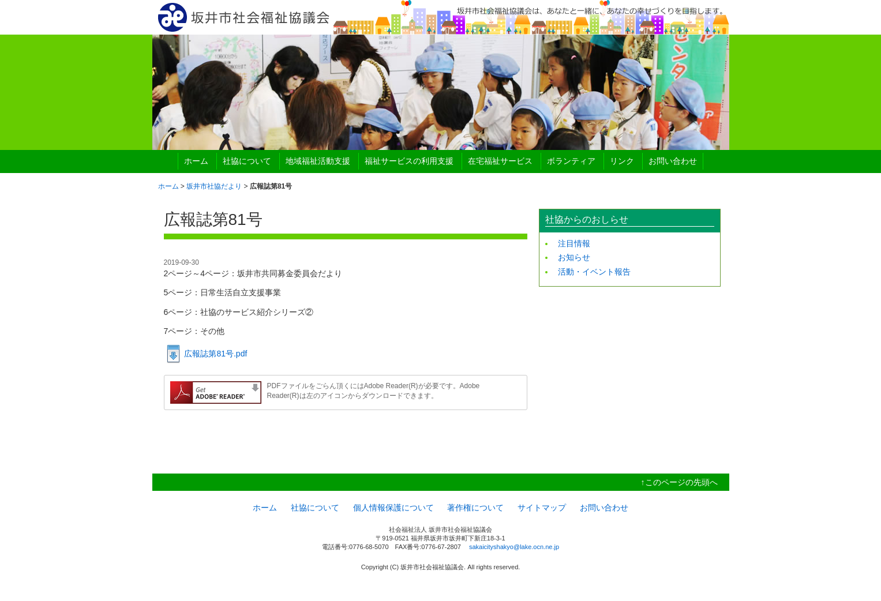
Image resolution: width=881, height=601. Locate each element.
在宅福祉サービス (500, 161)
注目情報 (574, 243)
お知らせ (574, 257)
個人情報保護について (393, 507)
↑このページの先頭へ (679, 482)
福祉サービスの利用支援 (409, 161)
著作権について (475, 507)
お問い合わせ (672, 161)
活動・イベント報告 (594, 271)
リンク (622, 161)
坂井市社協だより (214, 186)
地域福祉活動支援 (318, 161)
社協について (247, 161)
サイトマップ (542, 507)
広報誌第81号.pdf (215, 353)
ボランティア (571, 161)
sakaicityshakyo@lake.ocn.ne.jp (514, 546)
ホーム (196, 161)
